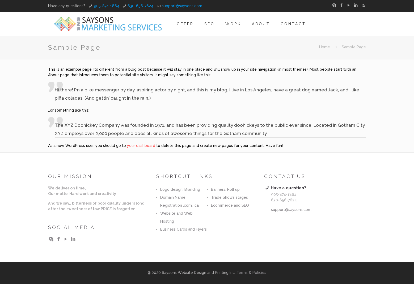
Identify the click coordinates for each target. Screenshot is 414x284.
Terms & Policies (251, 272)
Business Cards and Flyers (183, 229)
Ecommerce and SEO (230, 205)
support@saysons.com (182, 6)
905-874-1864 (106, 6)
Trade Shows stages (229, 197)
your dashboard (141, 145)
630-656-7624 (140, 6)
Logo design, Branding (180, 189)
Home (324, 47)
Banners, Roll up (225, 189)
